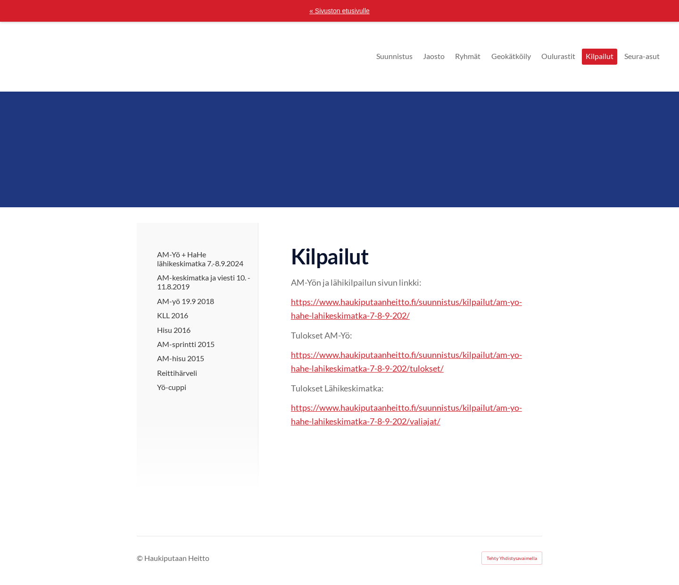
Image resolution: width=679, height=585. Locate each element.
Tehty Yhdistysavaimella (512, 558)
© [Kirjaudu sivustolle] (140, 557)
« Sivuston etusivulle (339, 11)
